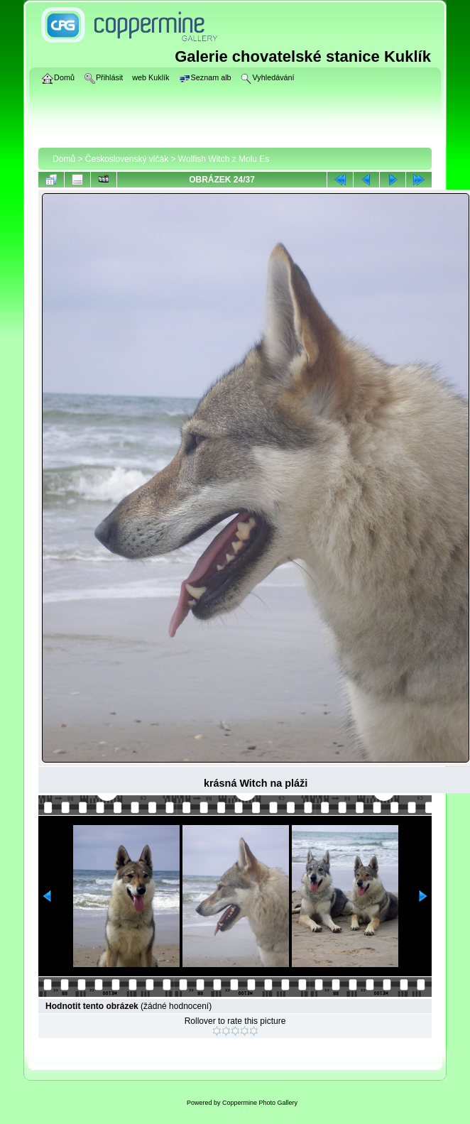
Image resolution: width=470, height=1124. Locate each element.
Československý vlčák (126, 159)
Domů (64, 159)
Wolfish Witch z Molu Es (223, 159)
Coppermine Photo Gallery (259, 1102)
